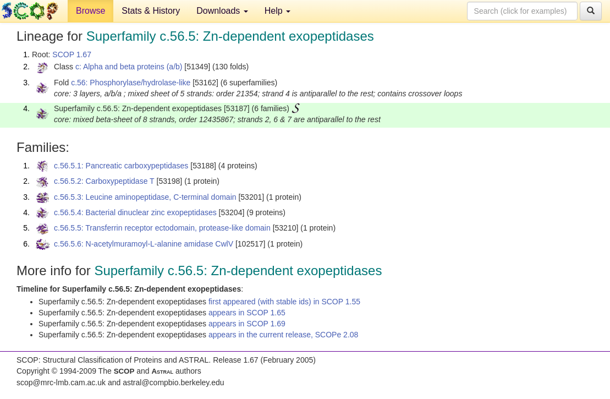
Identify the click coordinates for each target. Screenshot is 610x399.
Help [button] (277, 10)
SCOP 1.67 (71, 54)
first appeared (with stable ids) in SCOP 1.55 (284, 301)
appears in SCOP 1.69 (246, 323)
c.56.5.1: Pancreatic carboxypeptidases (121, 165)
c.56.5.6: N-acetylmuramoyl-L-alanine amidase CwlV (143, 243)
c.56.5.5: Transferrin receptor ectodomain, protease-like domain (162, 227)
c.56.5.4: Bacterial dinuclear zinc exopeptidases (135, 212)
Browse (90, 10)
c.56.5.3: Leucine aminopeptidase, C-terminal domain (145, 197)
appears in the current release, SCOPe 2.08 (283, 334)
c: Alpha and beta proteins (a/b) (129, 66)
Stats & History (151, 10)
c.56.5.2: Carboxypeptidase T (104, 181)
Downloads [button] (222, 10)
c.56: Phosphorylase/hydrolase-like (130, 82)
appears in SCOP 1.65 (246, 312)
